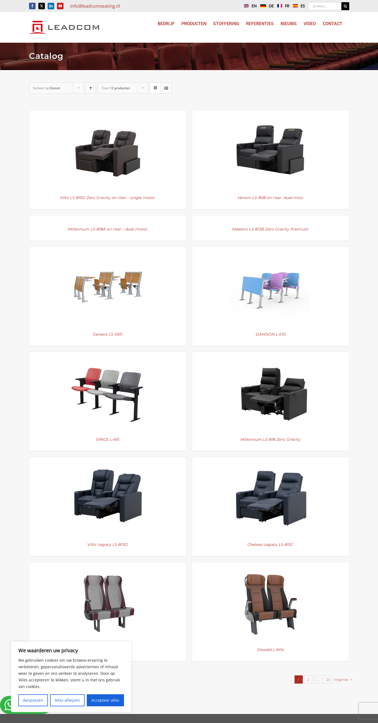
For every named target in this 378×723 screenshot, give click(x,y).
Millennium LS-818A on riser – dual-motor (108, 229)
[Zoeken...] (324, 6)
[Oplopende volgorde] (90, 88)
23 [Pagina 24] (328, 679)
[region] (71, 676)
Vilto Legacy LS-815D (107, 544)
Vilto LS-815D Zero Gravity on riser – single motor (107, 197)
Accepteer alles (105, 700)
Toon (116, 88)
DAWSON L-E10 (270, 334)
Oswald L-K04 (270, 649)
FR (282, 5)
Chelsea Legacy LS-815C (270, 544)
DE (266, 5)
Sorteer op (46, 88)
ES (297, 5)
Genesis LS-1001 (107, 334)
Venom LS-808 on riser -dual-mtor (271, 197)
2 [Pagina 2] (308, 679)
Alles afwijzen (67, 700)
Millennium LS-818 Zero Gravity (270, 439)
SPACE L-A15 (107, 439)
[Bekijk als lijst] (166, 88)
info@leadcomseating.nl (95, 6)
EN (249, 5)
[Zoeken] (345, 6)
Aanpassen (33, 700)
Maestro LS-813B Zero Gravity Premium (270, 229)
